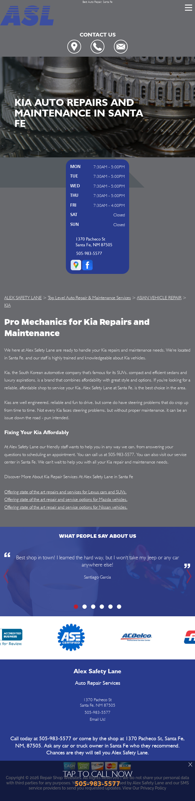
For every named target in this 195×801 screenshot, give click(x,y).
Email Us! (98, 719)
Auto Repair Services (97, 683)
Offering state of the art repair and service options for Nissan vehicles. (65, 507)
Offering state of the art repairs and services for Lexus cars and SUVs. (65, 492)
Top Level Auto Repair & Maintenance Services (89, 297)
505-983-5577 (89, 253)
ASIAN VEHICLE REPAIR (159, 297)
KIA (7, 305)
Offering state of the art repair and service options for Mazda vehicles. (65, 499)
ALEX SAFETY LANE (23, 297)
